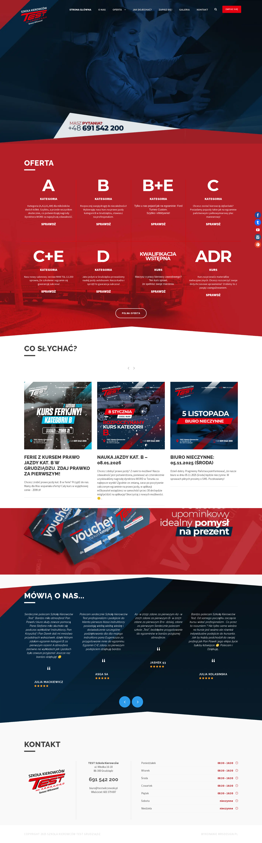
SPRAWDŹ (48, 224)
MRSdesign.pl (228, 834)
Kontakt (202, 9)
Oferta (117, 9)
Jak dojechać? (142, 9)
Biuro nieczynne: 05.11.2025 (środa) (192, 459)
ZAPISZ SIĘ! (165, 9)
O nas (102, 9)
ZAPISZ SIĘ (231, 9)
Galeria (184, 9)
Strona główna (80, 9)
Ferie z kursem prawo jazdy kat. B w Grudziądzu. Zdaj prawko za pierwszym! (57, 465)
